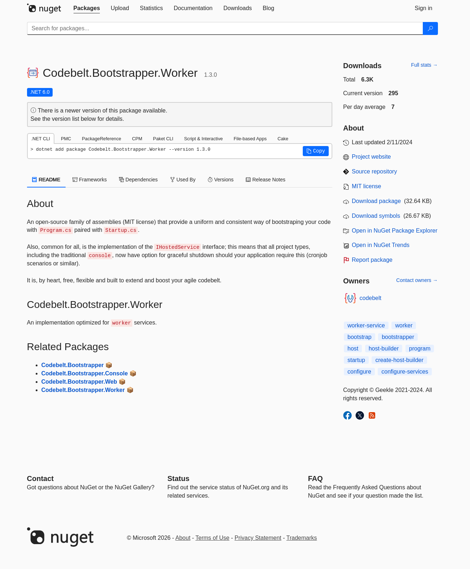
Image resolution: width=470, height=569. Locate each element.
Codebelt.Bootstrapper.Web (79, 382)
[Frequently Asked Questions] (315, 478)
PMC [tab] (66, 138)
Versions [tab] (221, 179)
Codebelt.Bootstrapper (72, 365)
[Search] (430, 28)
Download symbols (376, 216)
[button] (316, 151)
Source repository (374, 171)
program (420, 348)
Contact (40, 478)
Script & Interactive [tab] (203, 138)
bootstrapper (398, 337)
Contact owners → (417, 280)
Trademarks (302, 538)
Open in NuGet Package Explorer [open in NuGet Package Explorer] (394, 231)
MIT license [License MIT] (366, 186)
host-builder (384, 348)
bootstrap (359, 337)
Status (179, 478)
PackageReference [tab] (101, 138)
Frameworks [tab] (89, 179)
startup (356, 360)
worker (403, 325)
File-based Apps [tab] (250, 138)
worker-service (366, 325)
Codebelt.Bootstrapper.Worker (83, 390)
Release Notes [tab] (265, 179)
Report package (372, 260)
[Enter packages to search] (225, 28)
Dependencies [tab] (138, 179)
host (352, 348)
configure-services (404, 372)
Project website (371, 157)
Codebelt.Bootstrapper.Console (84, 373)
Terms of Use (212, 538)
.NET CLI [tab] (40, 138)
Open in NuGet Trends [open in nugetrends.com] (380, 245)
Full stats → (424, 65)
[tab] (87, 8)
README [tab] (46, 179)
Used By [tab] (183, 179)
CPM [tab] (137, 138)
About (183, 538)
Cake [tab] (283, 138)
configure (359, 372)
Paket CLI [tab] (163, 138)
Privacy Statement (258, 538)
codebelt (371, 298)
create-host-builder (399, 360)
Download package (376, 201)
